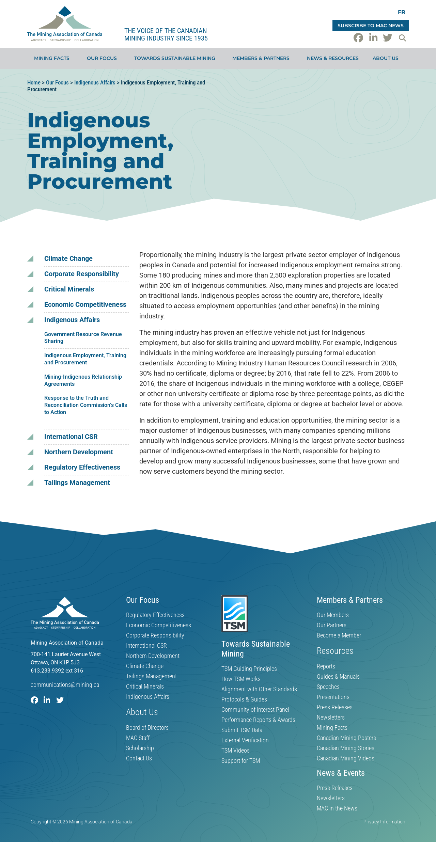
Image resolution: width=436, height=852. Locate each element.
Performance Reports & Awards (258, 720)
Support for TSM (240, 761)
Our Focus (103, 58)
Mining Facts (53, 58)
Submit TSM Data (241, 730)
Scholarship (140, 748)
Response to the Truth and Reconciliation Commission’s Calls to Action (85, 405)
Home (34, 82)
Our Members (333, 615)
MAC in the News (337, 808)
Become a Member (339, 635)
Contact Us (139, 758)
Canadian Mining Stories (345, 748)
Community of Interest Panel (255, 710)
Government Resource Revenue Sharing (83, 338)
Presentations (333, 697)
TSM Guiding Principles (249, 669)
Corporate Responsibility (81, 274)
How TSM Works (241, 679)
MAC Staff (138, 738)
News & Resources (333, 58)
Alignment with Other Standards (259, 689)
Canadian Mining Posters (346, 738)
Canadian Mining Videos (345, 758)
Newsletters (331, 717)
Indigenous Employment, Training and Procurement (85, 359)
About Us (387, 58)
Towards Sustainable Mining (176, 58)
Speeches (328, 687)
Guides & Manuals (338, 677)
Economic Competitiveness (85, 305)
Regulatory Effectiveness (82, 467)
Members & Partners (262, 58)
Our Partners (331, 625)
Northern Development (78, 452)
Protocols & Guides (244, 699)
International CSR (71, 437)
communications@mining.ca (65, 684)
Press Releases (335, 707)
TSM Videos (235, 750)
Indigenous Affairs (94, 82)
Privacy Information (384, 821)
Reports (326, 666)
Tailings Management (77, 483)
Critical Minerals (69, 289)
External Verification (245, 740)
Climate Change (68, 259)
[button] (402, 37)
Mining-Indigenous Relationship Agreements (83, 380)
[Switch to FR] (401, 12)
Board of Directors (147, 728)
